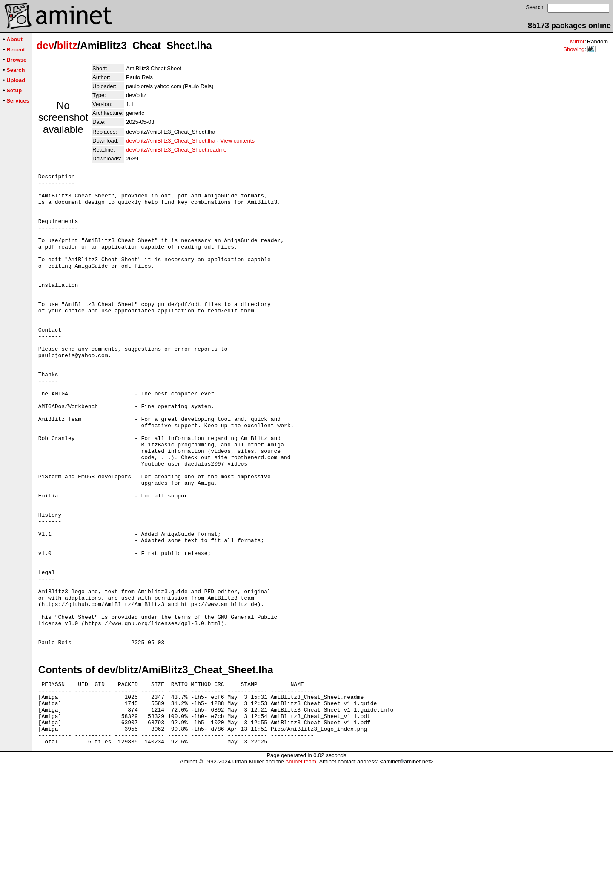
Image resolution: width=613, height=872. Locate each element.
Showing (573, 49)
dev (45, 45)
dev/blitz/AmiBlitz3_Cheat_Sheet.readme (176, 149)
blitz (67, 45)
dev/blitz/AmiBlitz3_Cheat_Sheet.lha (170, 140)
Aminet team (300, 869)
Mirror (577, 41)
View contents (237, 140)
